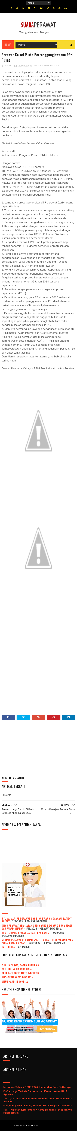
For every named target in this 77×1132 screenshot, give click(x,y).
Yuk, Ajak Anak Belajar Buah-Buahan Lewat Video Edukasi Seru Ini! (37, 1101)
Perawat (54, 66)
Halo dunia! (9, 948)
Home (7, 46)
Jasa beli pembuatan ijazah (50, 1126)
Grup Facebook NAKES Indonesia (20, 974)
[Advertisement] (39, 637)
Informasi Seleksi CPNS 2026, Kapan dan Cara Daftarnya (37, 1088)
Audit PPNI (43, 66)
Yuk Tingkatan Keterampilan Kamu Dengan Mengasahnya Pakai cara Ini (37, 1112)
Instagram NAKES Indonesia (18, 978)
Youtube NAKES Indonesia (17, 970)
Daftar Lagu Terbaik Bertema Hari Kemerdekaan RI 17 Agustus (35, 1094)
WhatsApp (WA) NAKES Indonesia (20, 966)
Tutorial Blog (31, 1126)
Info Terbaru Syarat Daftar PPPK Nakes (25, 934)
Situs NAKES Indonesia (15, 983)
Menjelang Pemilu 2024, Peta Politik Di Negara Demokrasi (37, 1106)
